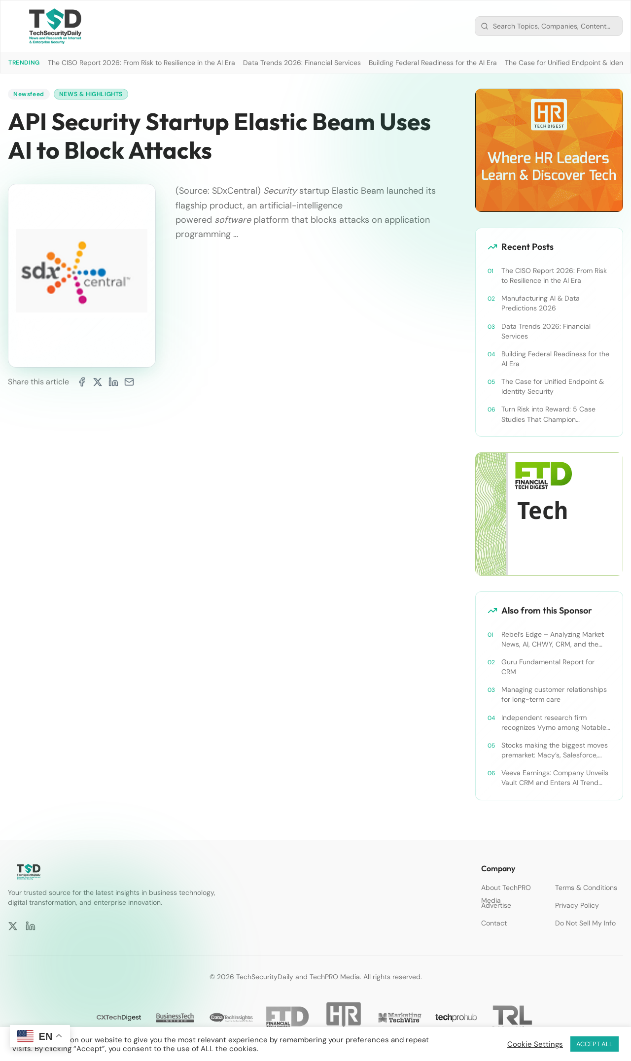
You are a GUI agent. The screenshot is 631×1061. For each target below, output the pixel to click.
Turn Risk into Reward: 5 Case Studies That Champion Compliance (548, 414)
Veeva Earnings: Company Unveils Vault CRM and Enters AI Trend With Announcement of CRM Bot (554, 777)
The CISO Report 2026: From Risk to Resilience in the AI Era (141, 62)
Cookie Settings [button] (535, 1044)
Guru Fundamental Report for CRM (548, 666)
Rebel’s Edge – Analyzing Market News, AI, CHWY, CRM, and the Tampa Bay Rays (552, 639)
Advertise (496, 905)
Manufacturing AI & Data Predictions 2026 (540, 303)
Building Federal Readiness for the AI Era (433, 62)
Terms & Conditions (586, 887)
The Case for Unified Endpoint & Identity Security (552, 386)
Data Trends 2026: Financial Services (302, 62)
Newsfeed (28, 94)
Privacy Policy (577, 905)
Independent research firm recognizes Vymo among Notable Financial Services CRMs (553, 722)
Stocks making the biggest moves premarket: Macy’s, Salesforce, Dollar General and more (554, 750)
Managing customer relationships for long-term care (554, 694)
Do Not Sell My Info (585, 923)
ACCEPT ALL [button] (594, 1044)
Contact (494, 923)
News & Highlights (91, 94)
